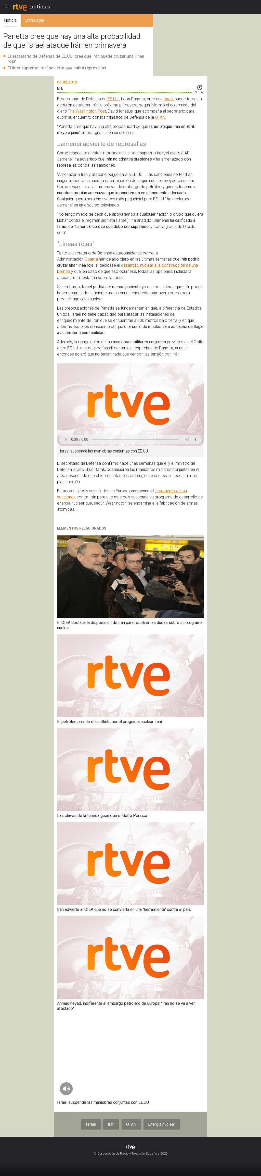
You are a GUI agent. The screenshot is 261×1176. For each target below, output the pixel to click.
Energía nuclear (161, 1124)
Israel (169, 98)
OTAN (160, 117)
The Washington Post (87, 111)
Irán (111, 1124)
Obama (91, 259)
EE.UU (113, 98)
